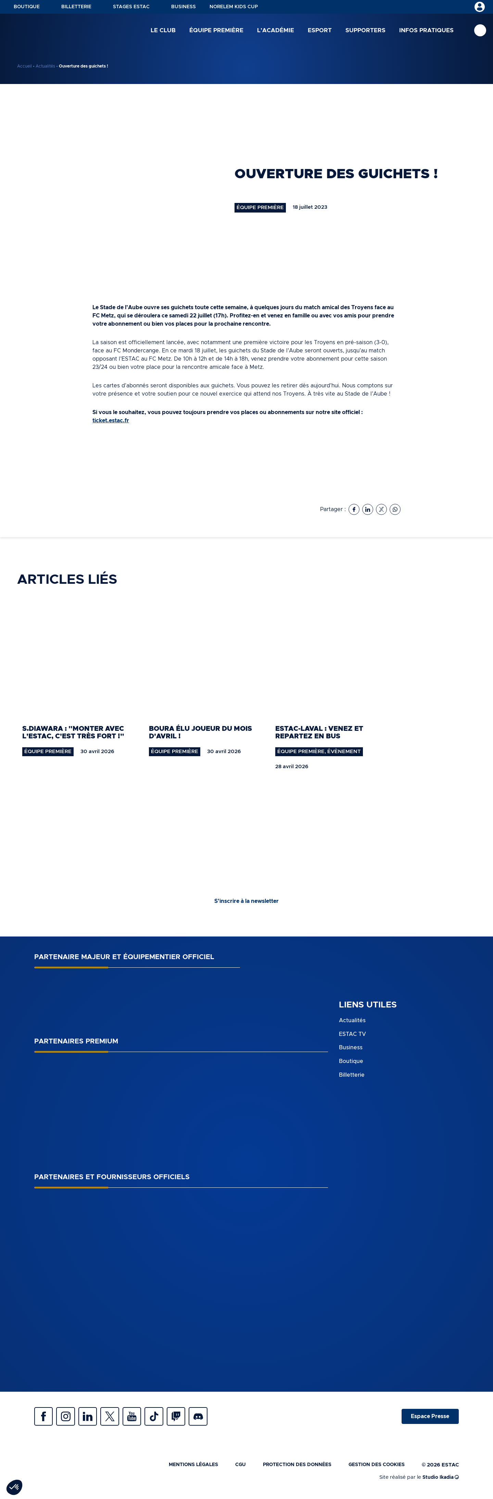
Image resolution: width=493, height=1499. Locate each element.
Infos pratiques (426, 31)
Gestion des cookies (374, 1467)
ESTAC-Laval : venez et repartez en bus (319, 732)
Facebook (44, 1417)
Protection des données (290, 1467)
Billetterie (76, 6)
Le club (163, 31)
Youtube (140, 1417)
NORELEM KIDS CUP (234, 6)
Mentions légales (181, 1467)
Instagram (68, 1417)
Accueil (24, 66)
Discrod (212, 1417)
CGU (230, 1467)
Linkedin (92, 1417)
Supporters (365, 31)
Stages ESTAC (131, 6)
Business (183, 6)
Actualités (45, 66)
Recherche (480, 31)
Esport (320, 31)
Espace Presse (429, 1417)
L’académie (275, 31)
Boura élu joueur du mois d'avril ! (200, 732)
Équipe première (216, 31)
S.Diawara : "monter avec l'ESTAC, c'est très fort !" (73, 732)
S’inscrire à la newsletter (246, 901)
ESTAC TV (352, 1034)
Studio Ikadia (439, 1479)
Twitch (188, 1417)
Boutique (27, 6)
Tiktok (164, 1417)
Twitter (116, 1417)
